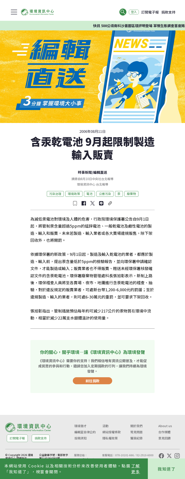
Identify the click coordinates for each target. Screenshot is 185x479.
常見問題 (136, 432)
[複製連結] (110, 203)
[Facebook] (161, 455)
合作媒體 (164, 432)
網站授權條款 (111, 432)
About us (165, 426)
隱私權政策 (110, 438)
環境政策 (74, 193)
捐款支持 (168, 12)
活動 (105, 426)
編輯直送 (100, 172)
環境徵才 (80, 426)
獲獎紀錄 (136, 438)
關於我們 (136, 426)
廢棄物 (131, 193)
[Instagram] (177, 455)
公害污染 (105, 193)
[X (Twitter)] (169, 455)
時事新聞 (85, 172)
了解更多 (135, 468)
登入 (133, 12)
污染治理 (55, 193)
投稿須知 (80, 438)
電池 (89, 193)
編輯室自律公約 (85, 432)
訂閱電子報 (150, 12)
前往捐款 (92, 380)
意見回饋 (164, 438)
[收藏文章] (75, 203)
